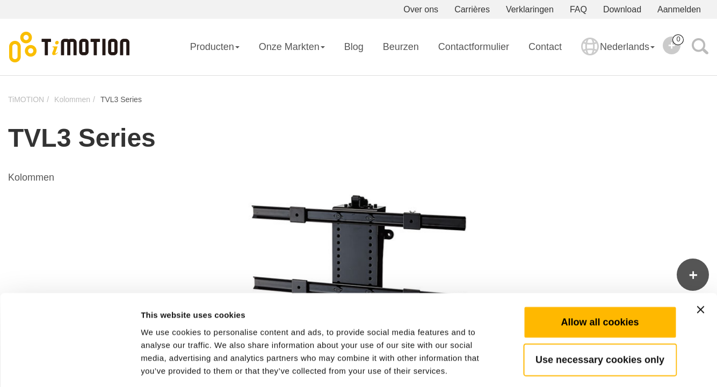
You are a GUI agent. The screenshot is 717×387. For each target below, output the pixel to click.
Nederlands (618, 54)
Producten (215, 46)
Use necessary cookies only (599, 311)
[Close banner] (700, 261)
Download (622, 9)
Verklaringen (530, 9)
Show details (564, 365)
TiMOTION (26, 99)
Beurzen (401, 46)
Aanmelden (679, 9)
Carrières (472, 9)
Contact (545, 46)
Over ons (420, 9)
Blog (354, 46)
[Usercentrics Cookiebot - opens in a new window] (70, 366)
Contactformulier (473, 46)
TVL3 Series (121, 99)
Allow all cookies (600, 273)
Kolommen (72, 99)
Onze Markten (292, 46)
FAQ (578, 9)
